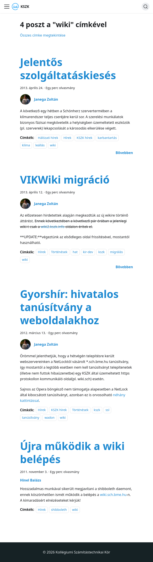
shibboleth (59, 510)
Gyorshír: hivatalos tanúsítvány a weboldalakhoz (69, 307)
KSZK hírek (84, 138)
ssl (107, 410)
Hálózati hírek (48, 138)
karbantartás (107, 138)
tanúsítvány (30, 417)
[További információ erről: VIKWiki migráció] (124, 266)
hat (75, 252)
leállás (40, 145)
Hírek (67, 138)
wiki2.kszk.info (53, 226)
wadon (49, 417)
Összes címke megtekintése (42, 35)
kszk (101, 252)
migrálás (116, 252)
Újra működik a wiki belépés (72, 452)
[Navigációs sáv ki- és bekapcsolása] (7, 6)
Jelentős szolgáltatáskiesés (68, 68)
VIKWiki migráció (65, 179)
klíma (26, 145)
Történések (59, 252)
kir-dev (88, 252)
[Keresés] (145, 7)
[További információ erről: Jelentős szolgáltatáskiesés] (124, 152)
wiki (53, 145)
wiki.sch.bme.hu (113, 494)
